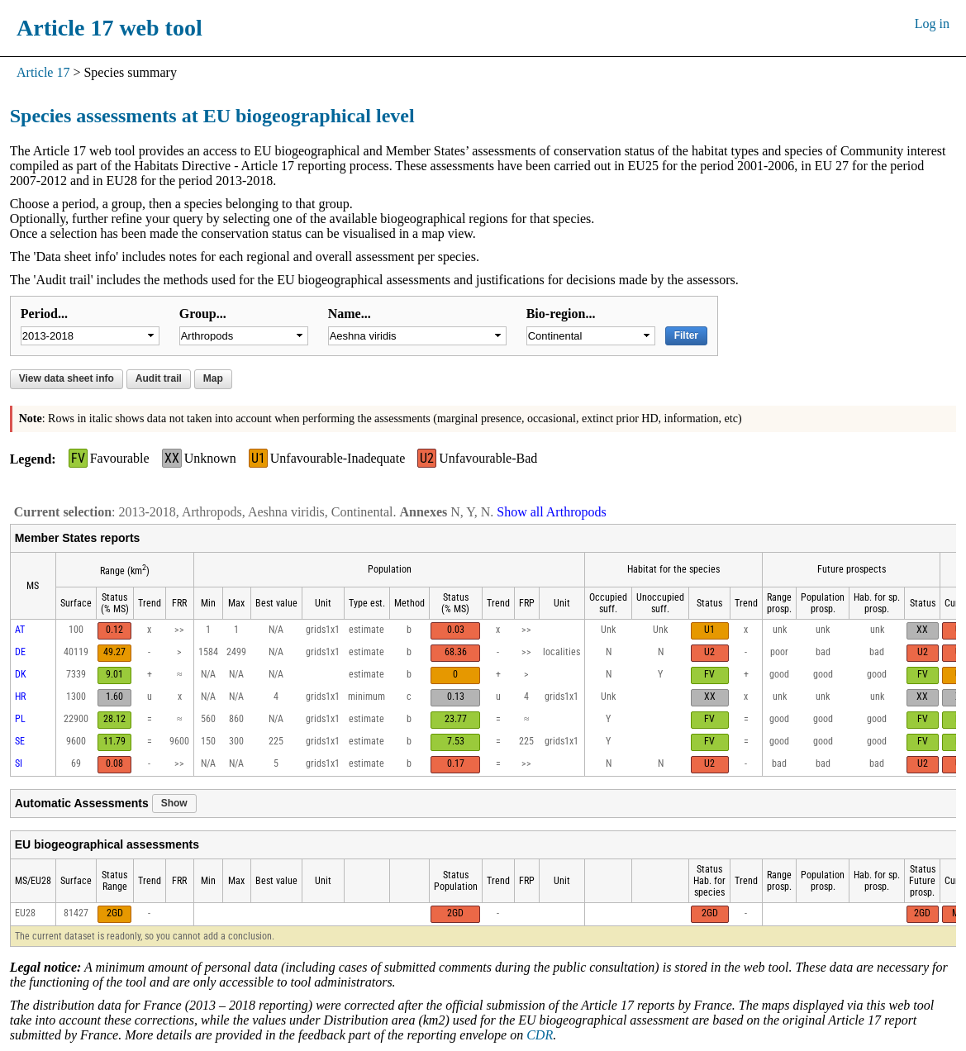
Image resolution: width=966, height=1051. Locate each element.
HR (20, 696)
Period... (44, 314)
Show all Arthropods (551, 512)
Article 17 (43, 72)
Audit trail (159, 378)
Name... (349, 314)
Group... (202, 314)
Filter (686, 335)
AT (20, 629)
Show (174, 803)
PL (20, 719)
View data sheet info (66, 378)
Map (213, 378)
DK (20, 674)
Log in (932, 24)
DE (20, 652)
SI (18, 763)
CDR (539, 1035)
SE (20, 741)
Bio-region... (561, 314)
